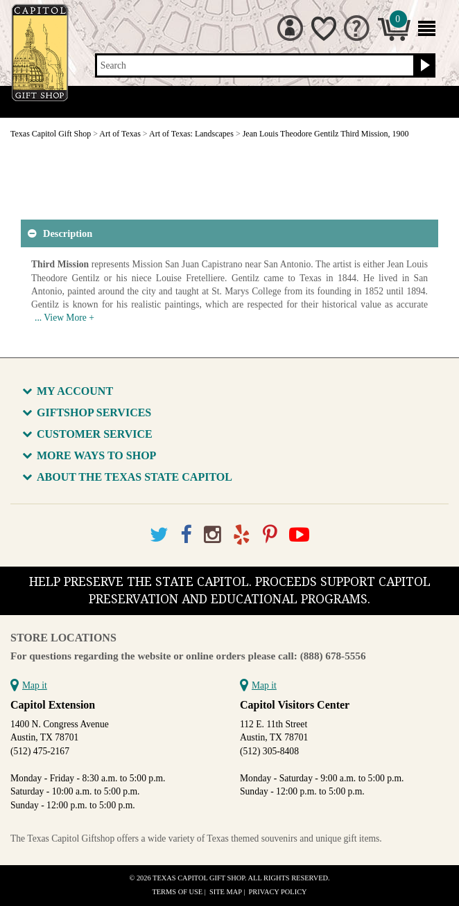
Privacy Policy (278, 892)
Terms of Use (177, 892)
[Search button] (423, 65)
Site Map (225, 892)
